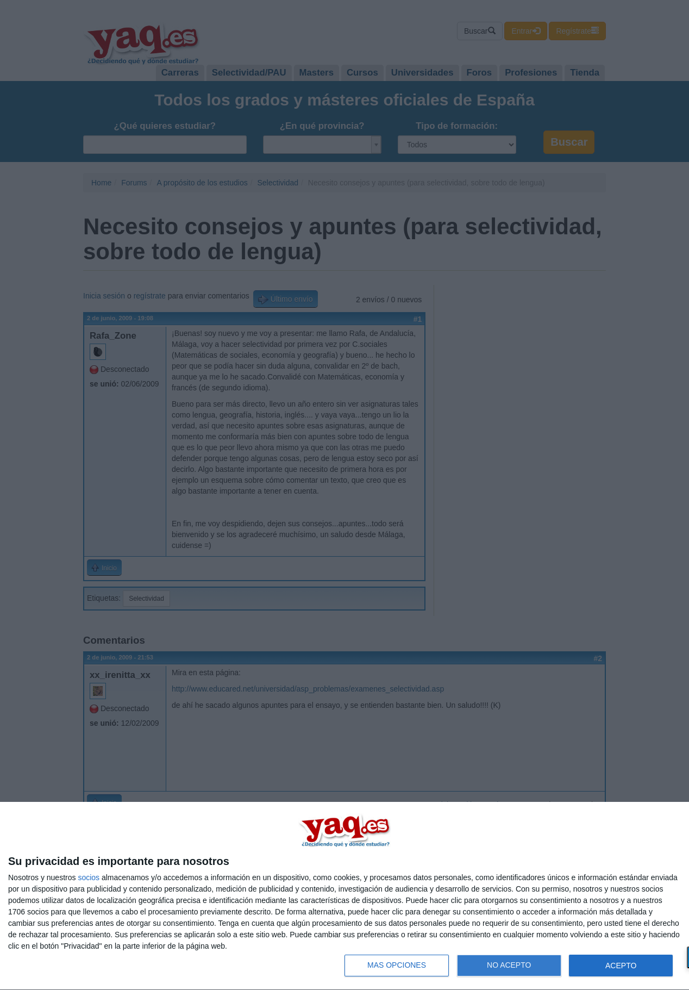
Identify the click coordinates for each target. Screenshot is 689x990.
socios (88, 877)
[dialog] (344, 896)
